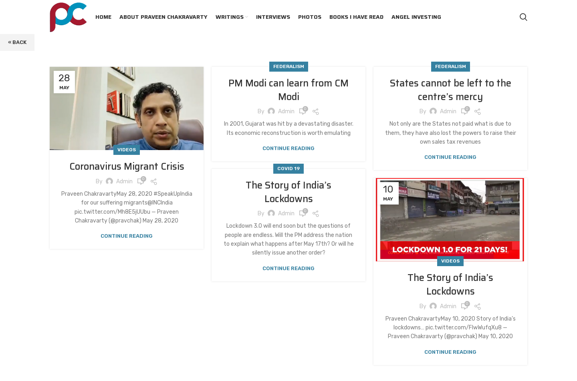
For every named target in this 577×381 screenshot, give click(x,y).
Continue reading (127, 236)
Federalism (288, 66)
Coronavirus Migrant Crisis (126, 166)
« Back (17, 42)
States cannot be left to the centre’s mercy (450, 90)
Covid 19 (288, 168)
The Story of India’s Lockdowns (288, 192)
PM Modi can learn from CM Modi (288, 90)
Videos (126, 149)
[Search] (523, 17)
